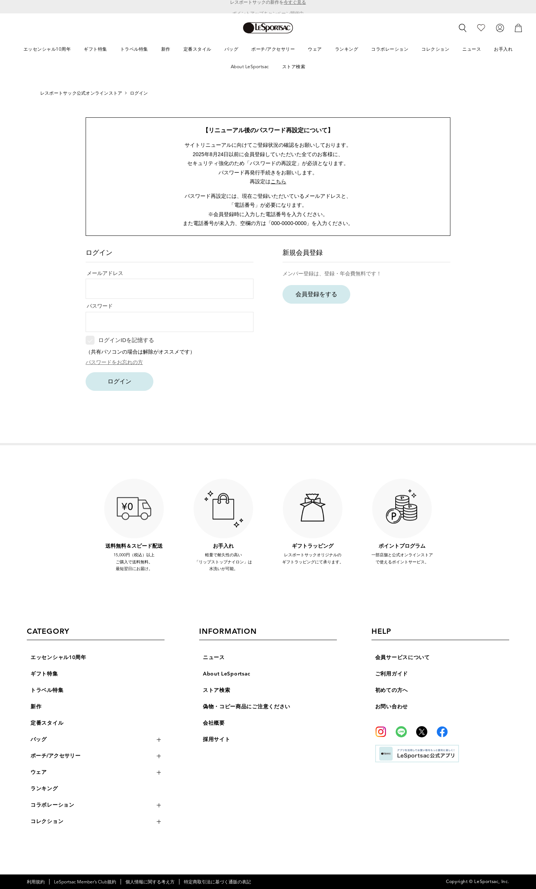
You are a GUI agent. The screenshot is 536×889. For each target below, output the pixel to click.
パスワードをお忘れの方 (114, 362)
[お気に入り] (481, 27)
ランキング (44, 788)
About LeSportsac (227, 674)
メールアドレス (105, 273)
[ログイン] (500, 27)
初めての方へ (391, 690)
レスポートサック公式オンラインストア (81, 93)
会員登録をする (316, 294)
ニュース (214, 657)
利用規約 (36, 882)
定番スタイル (47, 723)
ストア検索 (216, 690)
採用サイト (216, 739)
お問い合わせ (391, 706)
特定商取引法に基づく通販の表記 (217, 882)
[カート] (518, 27)
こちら (278, 181)
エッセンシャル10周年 (58, 657)
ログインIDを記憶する (126, 340)
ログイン (119, 381)
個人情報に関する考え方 (150, 882)
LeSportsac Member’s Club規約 (85, 882)
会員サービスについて (402, 657)
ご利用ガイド (391, 674)
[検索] (463, 28)
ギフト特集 (44, 674)
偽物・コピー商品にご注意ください (246, 706)
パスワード (100, 306)
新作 (36, 706)
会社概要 (214, 723)
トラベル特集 (47, 690)
